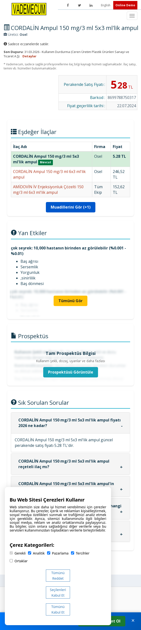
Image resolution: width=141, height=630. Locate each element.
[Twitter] (79, 5)
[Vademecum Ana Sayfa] (29, 8)
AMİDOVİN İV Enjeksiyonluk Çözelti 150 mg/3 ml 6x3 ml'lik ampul (48, 189)
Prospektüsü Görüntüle (70, 372)
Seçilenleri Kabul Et (58, 592)
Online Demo (125, 5)
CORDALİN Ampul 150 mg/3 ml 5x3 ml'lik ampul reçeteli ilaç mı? (63, 463)
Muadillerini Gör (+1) (71, 207)
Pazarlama (58, 553)
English (106, 5)
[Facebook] (68, 5)
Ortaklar (19, 561)
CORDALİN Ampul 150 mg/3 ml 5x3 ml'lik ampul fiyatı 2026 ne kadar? (69, 422)
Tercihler (80, 553)
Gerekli (18, 553)
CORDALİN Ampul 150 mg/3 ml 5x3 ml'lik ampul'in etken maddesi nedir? (66, 486)
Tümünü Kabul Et (58, 609)
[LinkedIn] (91, 5)
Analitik (36, 553)
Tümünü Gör (70, 300)
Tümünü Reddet (58, 575)
